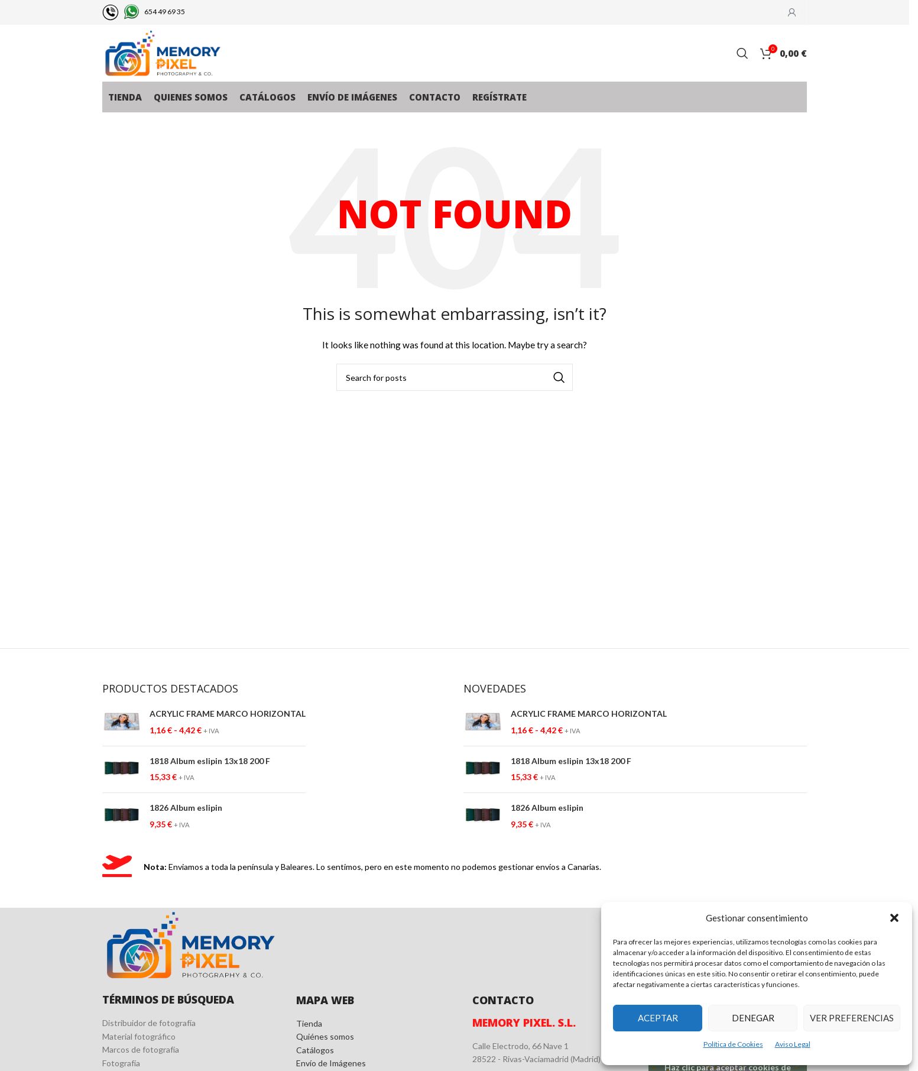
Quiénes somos (325, 1039)
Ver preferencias (852, 1017)
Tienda (309, 1025)
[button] (894, 918)
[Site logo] (165, 53)
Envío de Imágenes (331, 1065)
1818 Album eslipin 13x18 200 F (210, 763)
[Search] (742, 54)
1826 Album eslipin (186, 810)
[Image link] (190, 946)
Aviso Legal (792, 1044)
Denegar (753, 1017)
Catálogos (315, 1052)
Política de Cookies (733, 1044)
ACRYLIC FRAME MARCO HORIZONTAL (228, 716)
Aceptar (658, 1017)
